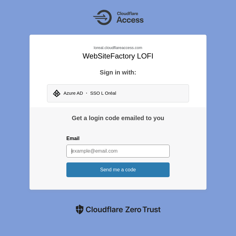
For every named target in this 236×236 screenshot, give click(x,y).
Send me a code (118, 169)
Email (73, 138)
